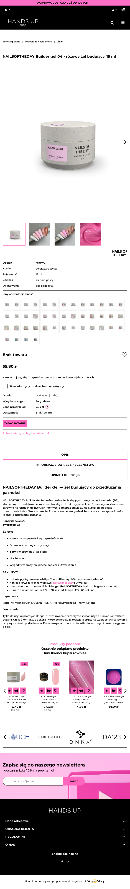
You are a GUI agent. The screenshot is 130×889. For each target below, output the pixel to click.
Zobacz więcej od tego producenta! (26, 433)
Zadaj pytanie (15, 423)
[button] (123, 10)
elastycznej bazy (62, 582)
